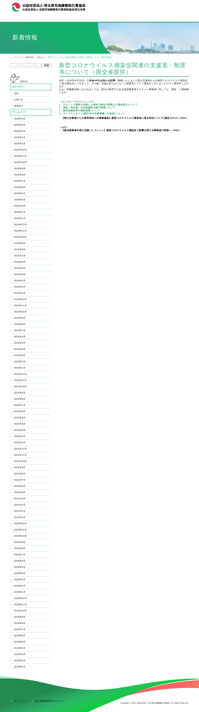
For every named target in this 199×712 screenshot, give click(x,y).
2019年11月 (20, 604)
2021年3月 (19, 505)
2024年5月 (19, 268)
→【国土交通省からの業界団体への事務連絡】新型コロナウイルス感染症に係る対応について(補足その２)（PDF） (123, 118)
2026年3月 (19, 131)
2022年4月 (19, 424)
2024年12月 (20, 224)
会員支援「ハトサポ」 (160, 18)
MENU (24, 81)
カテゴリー (18, 86)
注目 (16, 93)
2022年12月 (20, 374)
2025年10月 (20, 162)
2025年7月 (19, 181)
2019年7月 (19, 629)
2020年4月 (19, 573)
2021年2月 (19, 511)
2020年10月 (20, 536)
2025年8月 (19, 174)
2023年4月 (19, 349)
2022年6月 (19, 411)
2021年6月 (19, 486)
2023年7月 (19, 330)
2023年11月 (20, 305)
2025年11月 (20, 156)
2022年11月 (20, 380)
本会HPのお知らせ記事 (102, 80)
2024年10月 (20, 237)
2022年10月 (20, 386)
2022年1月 (19, 442)
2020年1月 (19, 592)
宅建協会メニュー (38, 18)
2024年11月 (20, 230)
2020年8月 (19, 548)
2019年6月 (19, 635)
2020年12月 (20, 523)
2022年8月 (19, 399)
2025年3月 (19, 206)
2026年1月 (19, 143)
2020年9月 (19, 542)
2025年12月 (20, 150)
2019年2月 (19, 660)
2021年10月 (20, 461)
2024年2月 (19, 287)
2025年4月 (19, 199)
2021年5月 (19, 492)
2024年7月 (19, 255)
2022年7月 (19, 405)
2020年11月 (20, 529)
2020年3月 (19, 579)
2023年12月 (20, 299)
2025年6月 (19, 187)
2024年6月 (19, 262)
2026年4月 (19, 125)
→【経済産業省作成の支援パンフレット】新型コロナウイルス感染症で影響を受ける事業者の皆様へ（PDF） (120, 130)
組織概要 (159, 6)
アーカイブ (18, 112)
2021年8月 (19, 473)
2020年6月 (19, 561)
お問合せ (171, 6)
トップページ (16, 57)
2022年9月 (19, 392)
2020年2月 (19, 585)
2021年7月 (19, 480)
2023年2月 (19, 361)
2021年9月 (19, 467)
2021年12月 (20, 448)
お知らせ (41, 57)
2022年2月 (19, 436)
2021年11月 (20, 455)
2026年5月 (19, 118)
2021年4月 (19, 498)
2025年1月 (19, 218)
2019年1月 (19, 666)
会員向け (18, 105)
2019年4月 (19, 648)
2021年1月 (19, 517)
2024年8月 (19, 249)
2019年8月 (19, 623)
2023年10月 (20, 311)
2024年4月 (19, 274)
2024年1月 (19, 293)
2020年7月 (19, 554)
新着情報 (29, 57)
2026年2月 (19, 137)
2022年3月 (19, 430)
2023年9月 (19, 318)
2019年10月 (20, 610)
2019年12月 (20, 598)
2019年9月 (19, 617)
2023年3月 (19, 355)
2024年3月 (19, 280)
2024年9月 (19, 243)
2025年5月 (19, 193)
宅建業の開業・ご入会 (99, 18)
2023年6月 (19, 336)
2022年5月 (19, 417)
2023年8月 (19, 324)
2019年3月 (19, 654)
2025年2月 (19, 212)
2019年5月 (19, 642)
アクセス (182, 6)
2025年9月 (19, 168)
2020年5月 (19, 567)
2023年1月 (19, 368)
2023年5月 (19, 343)
